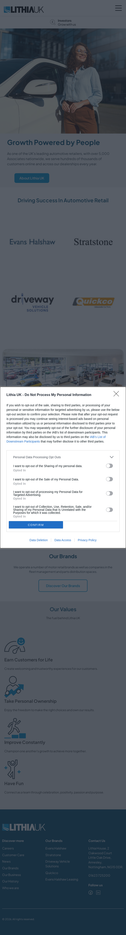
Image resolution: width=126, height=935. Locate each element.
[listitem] (63, 457)
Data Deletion (38, 540)
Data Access (62, 540)
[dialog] (63, 467)
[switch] (109, 466)
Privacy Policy (87, 540)
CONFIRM (36, 525)
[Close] (118, 395)
